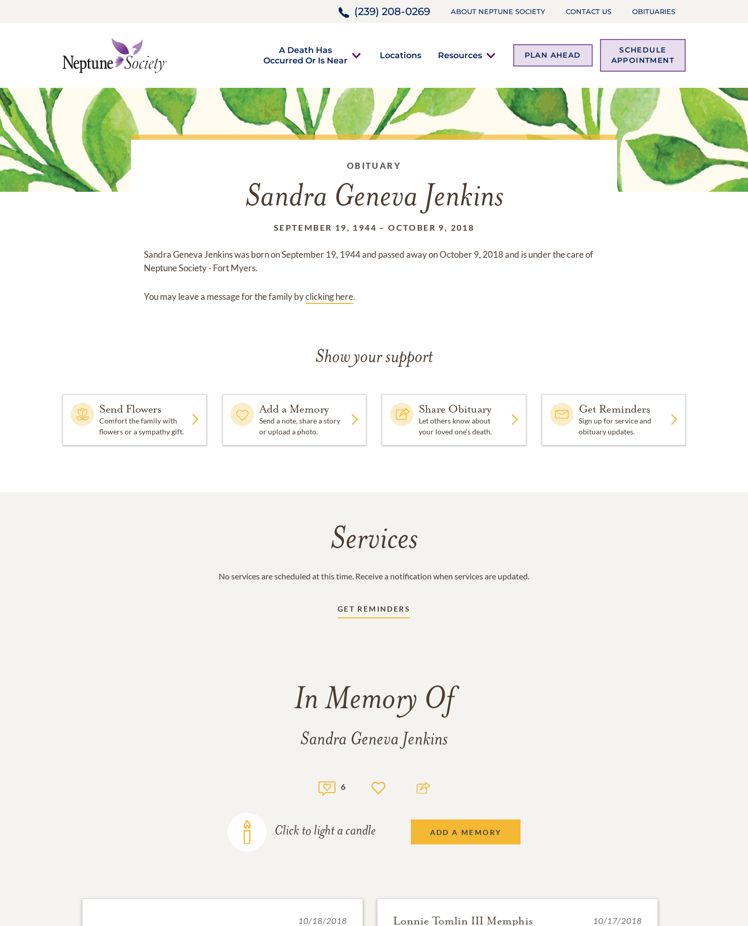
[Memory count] (327, 787)
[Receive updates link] (374, 610)
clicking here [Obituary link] (329, 296)
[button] (305, 55)
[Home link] (114, 54)
